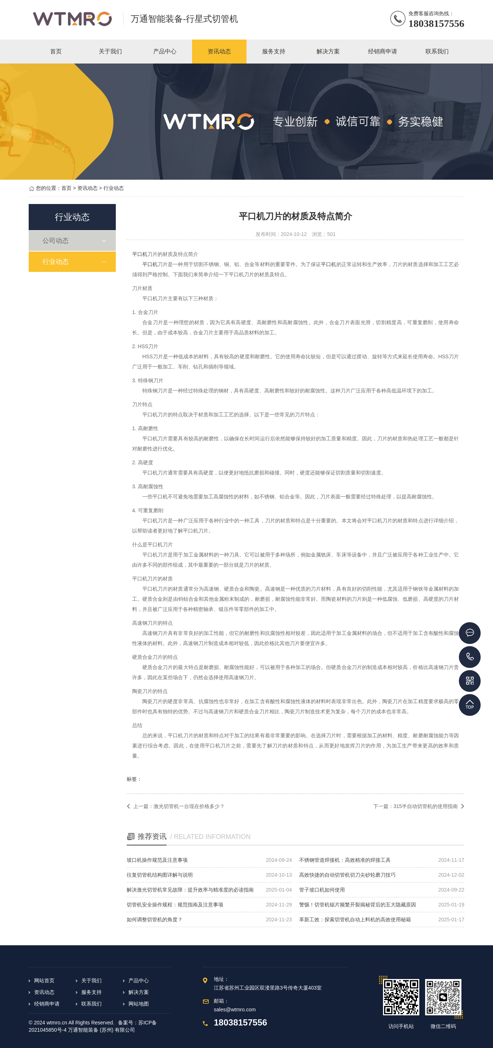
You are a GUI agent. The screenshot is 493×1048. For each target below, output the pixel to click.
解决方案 (139, 992)
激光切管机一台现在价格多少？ (189, 806)
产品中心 (139, 980)
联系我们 (91, 1004)
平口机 (139, 254)
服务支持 (91, 992)
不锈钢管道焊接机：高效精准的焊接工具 (345, 860)
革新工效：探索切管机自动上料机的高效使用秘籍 (355, 919)
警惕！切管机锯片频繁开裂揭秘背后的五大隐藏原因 (357, 905)
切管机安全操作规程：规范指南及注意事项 (175, 905)
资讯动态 (87, 188)
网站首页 (44, 980)
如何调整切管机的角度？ (155, 919)
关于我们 (91, 980)
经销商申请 (47, 1004)
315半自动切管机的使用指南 (426, 806)
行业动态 (113, 188)
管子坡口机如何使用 (322, 890)
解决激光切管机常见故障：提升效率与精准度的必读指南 (190, 890)
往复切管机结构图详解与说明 (160, 875)
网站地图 (139, 1004)
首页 (66, 188)
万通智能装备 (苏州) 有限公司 (101, 1030)
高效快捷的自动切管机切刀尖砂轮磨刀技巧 (347, 875)
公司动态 (57, 240)
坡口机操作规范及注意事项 (157, 860)
